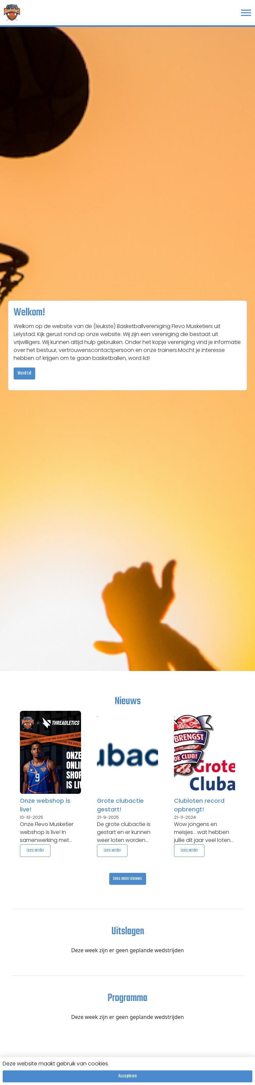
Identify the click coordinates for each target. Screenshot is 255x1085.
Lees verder (35, 850)
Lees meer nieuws (127, 878)
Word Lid (24, 373)
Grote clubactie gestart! (120, 805)
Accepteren (128, 1076)
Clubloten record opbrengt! (199, 805)
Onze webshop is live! (45, 805)
